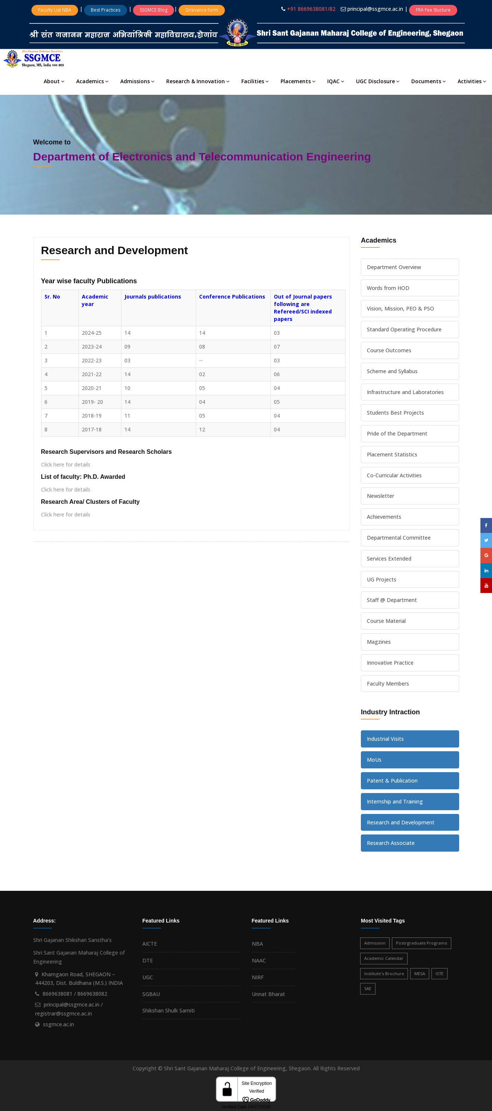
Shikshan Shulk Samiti (168, 1010)
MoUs (374, 759)
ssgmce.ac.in (58, 1024)
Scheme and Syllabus (392, 371)
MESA (419, 973)
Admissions (137, 81)
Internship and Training (395, 801)
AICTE (149, 943)
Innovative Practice (390, 662)
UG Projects (381, 579)
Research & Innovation (197, 81)
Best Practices (105, 10)
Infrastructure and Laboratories (405, 392)
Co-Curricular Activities (394, 475)
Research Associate (391, 842)
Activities (472, 81)
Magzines (379, 641)
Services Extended (389, 558)
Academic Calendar (383, 958)
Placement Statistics (392, 454)
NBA (257, 943)
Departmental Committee (399, 537)
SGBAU (151, 994)
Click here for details (65, 464)
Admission (375, 943)
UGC (147, 977)
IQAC (335, 81)
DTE (147, 960)
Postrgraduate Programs (421, 943)
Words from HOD (388, 287)
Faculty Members (388, 683)
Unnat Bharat (268, 994)
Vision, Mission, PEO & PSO (400, 308)
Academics (92, 81)
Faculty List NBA (54, 10)
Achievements (384, 516)
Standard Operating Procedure (404, 329)
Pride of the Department (397, 433)
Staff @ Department (392, 599)
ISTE (439, 973)
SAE (367, 988)
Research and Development (400, 822)
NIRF (258, 977)
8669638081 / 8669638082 (75, 993)
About (54, 81)
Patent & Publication (392, 780)
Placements (298, 81)
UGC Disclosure (377, 81)
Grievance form (201, 10)
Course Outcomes (389, 350)
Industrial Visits (385, 738)
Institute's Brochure (384, 973)
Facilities (255, 81)
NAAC (259, 960)
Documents (428, 81)
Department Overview (394, 267)
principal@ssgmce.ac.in (376, 8)
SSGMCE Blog (153, 10)
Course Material (386, 620)
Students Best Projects (395, 412)
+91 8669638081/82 (311, 8)
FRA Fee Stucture (433, 10)
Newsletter (380, 495)
